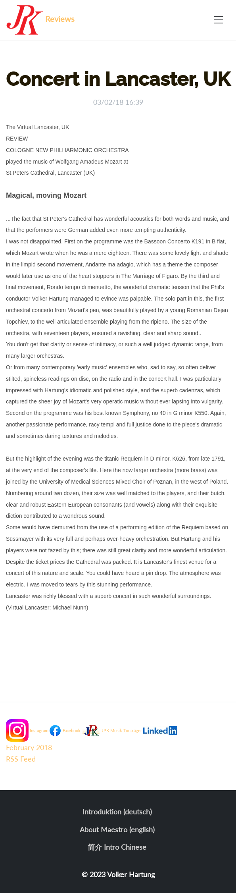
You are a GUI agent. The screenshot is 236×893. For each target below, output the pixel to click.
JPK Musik (112, 730)
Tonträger (132, 730)
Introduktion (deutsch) (117, 811)
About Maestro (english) (117, 829)
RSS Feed (21, 758)
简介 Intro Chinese (117, 847)
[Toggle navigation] (218, 20)
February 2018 (29, 747)
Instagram (39, 730)
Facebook (72, 730)
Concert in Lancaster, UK (118, 79)
